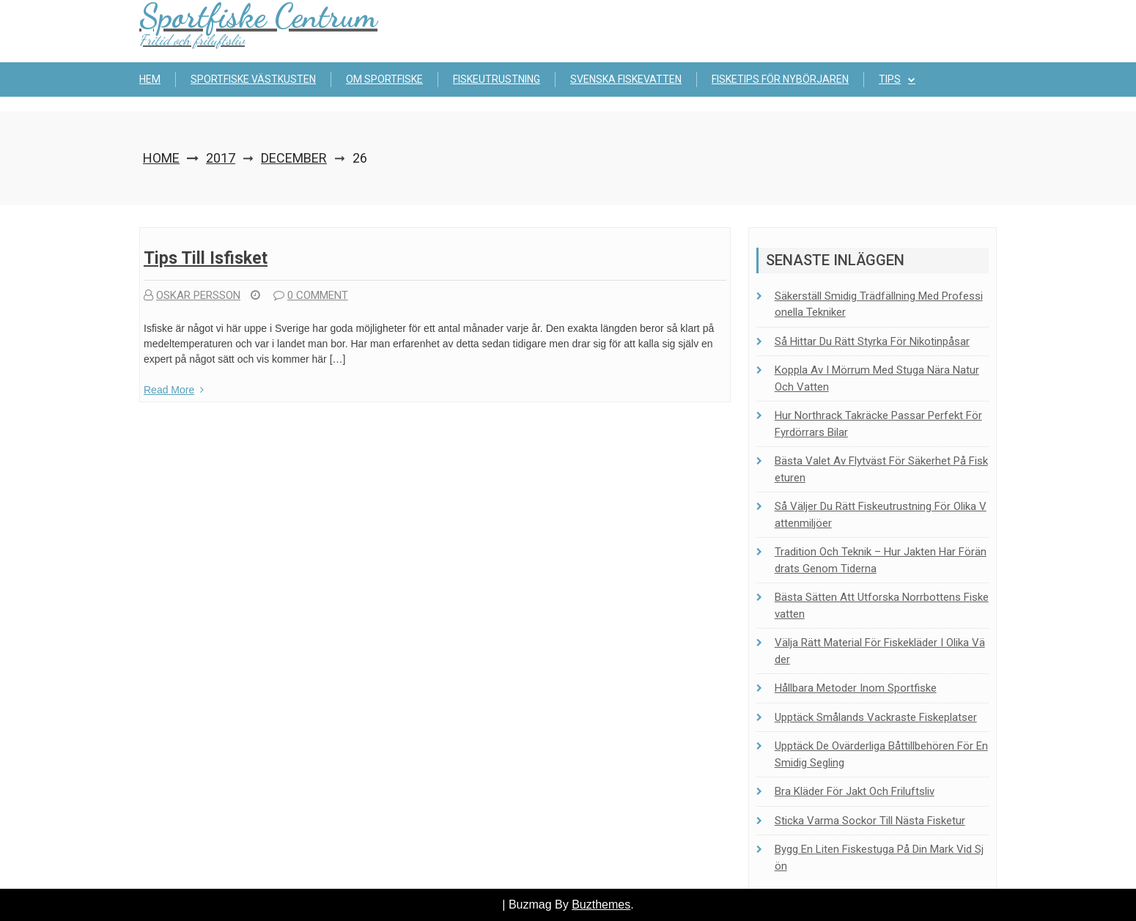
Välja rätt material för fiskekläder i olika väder (880, 651)
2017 (220, 158)
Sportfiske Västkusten (253, 79)
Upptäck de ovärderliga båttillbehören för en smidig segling (881, 754)
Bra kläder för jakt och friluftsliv (854, 791)
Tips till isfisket (206, 258)
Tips (890, 79)
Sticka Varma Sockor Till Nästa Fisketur (870, 820)
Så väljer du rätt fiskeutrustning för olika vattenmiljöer (880, 515)
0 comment (310, 295)
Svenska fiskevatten (626, 79)
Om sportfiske (384, 79)
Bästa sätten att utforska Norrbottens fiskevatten (882, 606)
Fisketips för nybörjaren (780, 79)
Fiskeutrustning (496, 79)
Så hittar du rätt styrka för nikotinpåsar (872, 341)
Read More (174, 390)
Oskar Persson (192, 295)
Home (161, 158)
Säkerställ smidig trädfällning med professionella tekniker (879, 304)
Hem (150, 79)
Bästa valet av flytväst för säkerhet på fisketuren (881, 469)
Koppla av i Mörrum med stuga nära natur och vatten (877, 378)
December (294, 158)
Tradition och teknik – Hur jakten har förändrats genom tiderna (880, 560)
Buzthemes (601, 904)
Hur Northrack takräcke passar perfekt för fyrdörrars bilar (878, 424)
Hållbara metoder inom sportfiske (856, 688)
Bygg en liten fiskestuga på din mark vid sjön (879, 858)
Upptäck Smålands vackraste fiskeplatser (876, 717)
